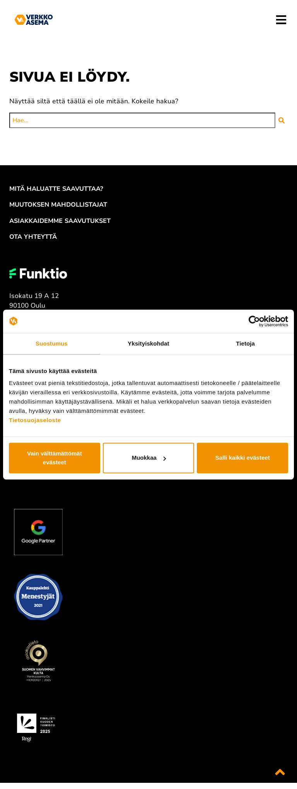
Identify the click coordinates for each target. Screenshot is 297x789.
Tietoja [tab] (245, 343)
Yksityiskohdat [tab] (148, 343)
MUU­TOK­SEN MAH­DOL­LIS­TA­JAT (58, 204)
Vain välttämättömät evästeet (54, 458)
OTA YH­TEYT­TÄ (33, 237)
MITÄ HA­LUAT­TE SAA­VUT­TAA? (56, 189)
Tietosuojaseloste (35, 420)
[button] (281, 120)
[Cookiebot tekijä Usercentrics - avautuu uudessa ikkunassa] (254, 321)
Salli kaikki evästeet (242, 458)
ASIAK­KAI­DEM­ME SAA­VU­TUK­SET (60, 221)
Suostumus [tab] (52, 343)
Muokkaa (149, 458)
